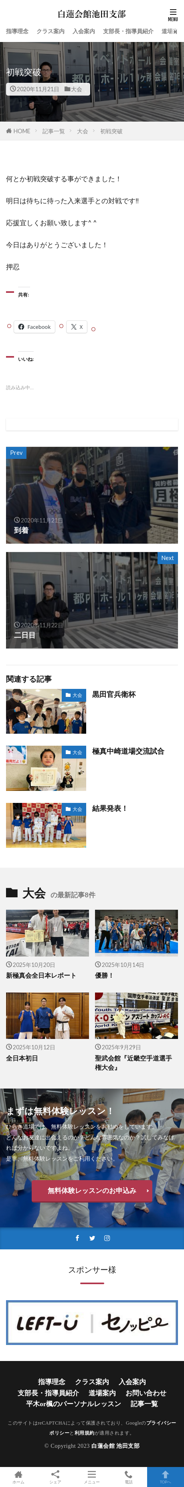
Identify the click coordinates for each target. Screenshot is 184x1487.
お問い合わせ (145, 1393)
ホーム (18, 1477)
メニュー (92, 1477)
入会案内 (84, 31)
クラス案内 (50, 31)
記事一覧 (53, 131)
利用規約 (85, 1433)
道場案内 (173, 31)
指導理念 (17, 31)
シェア (55, 1477)
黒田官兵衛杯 (113, 694)
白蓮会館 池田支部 (115, 1446)
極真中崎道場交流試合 (128, 751)
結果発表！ (110, 808)
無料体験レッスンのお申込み (92, 1190)
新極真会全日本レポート (41, 975)
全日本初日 (22, 1058)
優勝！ (104, 975)
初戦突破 (111, 131)
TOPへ (165, 1477)
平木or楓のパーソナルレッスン (73, 1404)
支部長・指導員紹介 (128, 31)
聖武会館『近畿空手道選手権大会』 (133, 1063)
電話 (128, 1477)
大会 (76, 89)
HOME (22, 131)
